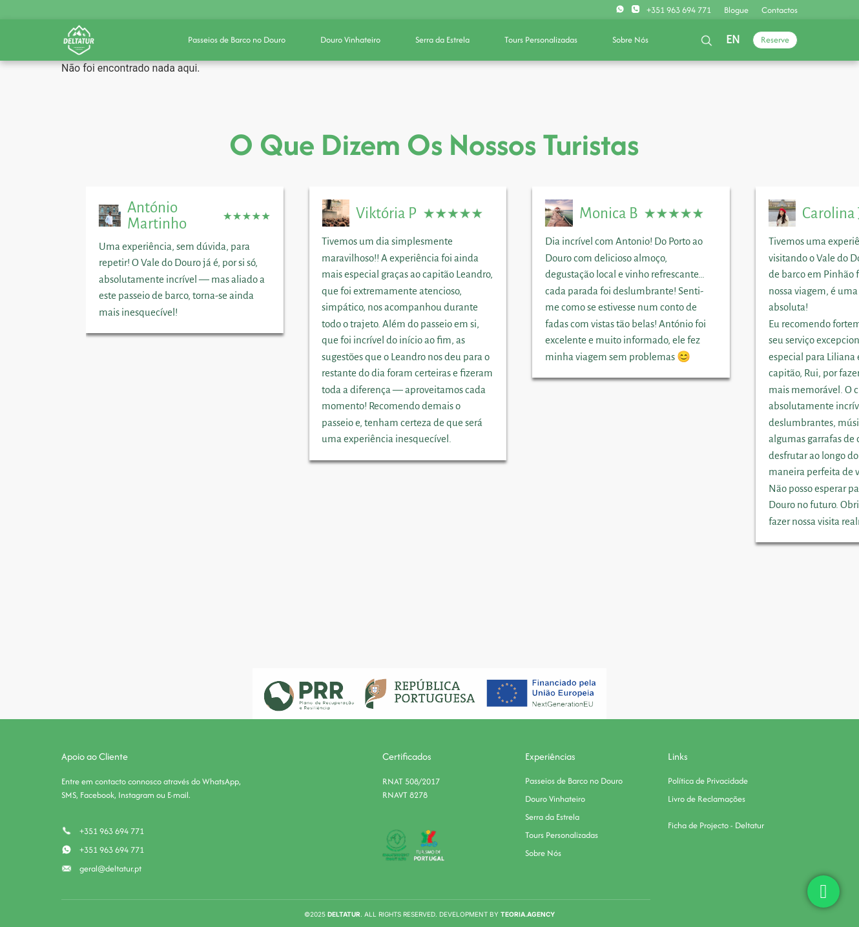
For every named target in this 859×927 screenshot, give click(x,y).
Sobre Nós (630, 40)
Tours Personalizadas (540, 40)
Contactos (779, 10)
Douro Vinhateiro (350, 40)
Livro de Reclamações (706, 799)
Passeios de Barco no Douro (236, 40)
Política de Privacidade (708, 781)
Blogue (736, 10)
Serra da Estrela (442, 40)
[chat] (823, 891)
